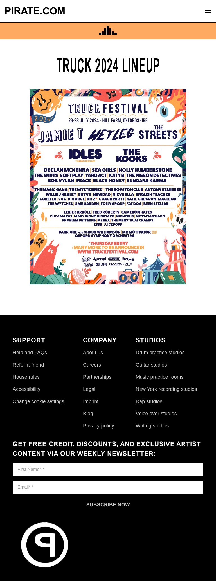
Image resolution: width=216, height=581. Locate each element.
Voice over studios (156, 413)
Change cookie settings (38, 401)
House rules (26, 377)
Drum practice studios (160, 352)
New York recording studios (166, 389)
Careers (92, 365)
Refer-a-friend (28, 365)
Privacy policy (98, 426)
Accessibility (26, 389)
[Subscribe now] (108, 505)
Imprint (90, 401)
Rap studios (149, 401)
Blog (88, 413)
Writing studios (152, 426)
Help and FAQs (30, 352)
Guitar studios (151, 365)
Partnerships (97, 377)
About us (93, 352)
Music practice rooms (159, 377)
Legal (89, 389)
